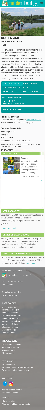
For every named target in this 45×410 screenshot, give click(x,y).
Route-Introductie (12, 84)
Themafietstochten (10, 313)
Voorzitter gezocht (9, 350)
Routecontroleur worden (12, 345)
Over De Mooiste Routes (12, 282)
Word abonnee (8, 365)
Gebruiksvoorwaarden (11, 292)
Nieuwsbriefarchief (10, 393)
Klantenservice (8, 401)
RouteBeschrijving (12, 88)
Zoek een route (8, 333)
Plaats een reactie (32, 91)
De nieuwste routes (10, 307)
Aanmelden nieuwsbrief (12, 390)
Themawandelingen (10, 310)
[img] (41, 3)
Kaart (26, 88)
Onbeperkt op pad (9, 330)
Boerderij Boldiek (34, 120)
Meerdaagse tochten (11, 318)
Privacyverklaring (9, 295)
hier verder (30, 263)
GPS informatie (30, 84)
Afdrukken (8, 91)
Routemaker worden (10, 347)
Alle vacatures (8, 353)
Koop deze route (12, 110)
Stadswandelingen (10, 327)
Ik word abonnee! (8, 228)
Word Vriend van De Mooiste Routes (17, 367)
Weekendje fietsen (10, 324)
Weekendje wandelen (11, 321)
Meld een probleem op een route (16, 404)
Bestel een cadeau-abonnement (15, 370)
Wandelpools (7, 285)
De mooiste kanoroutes (12, 316)
